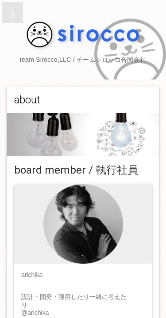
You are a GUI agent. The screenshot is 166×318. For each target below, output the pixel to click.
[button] (12, 12)
